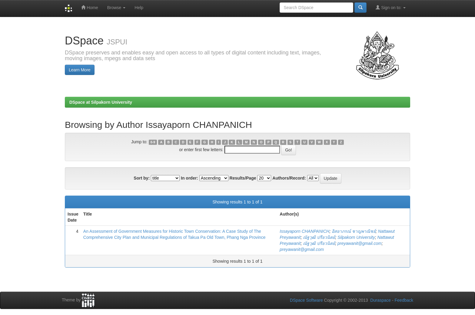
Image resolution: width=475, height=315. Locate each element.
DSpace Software (306, 300)
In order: (189, 178)
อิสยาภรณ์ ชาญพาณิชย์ (354, 231)
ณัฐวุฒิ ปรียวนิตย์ (319, 237)
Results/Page (243, 178)
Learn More (80, 69)
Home (89, 7)
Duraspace (380, 300)
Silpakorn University (356, 237)
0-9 (153, 142)
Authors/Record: (289, 178)
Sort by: (142, 178)
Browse (116, 7)
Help (139, 7)
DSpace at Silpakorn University (100, 102)
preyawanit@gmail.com (359, 243)
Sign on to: (391, 7)
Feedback (404, 300)
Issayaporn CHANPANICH (304, 231)
